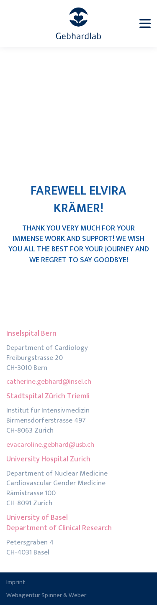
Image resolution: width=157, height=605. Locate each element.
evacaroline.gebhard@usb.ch (50, 445)
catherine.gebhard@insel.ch (48, 381)
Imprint (15, 582)
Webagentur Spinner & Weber (46, 595)
